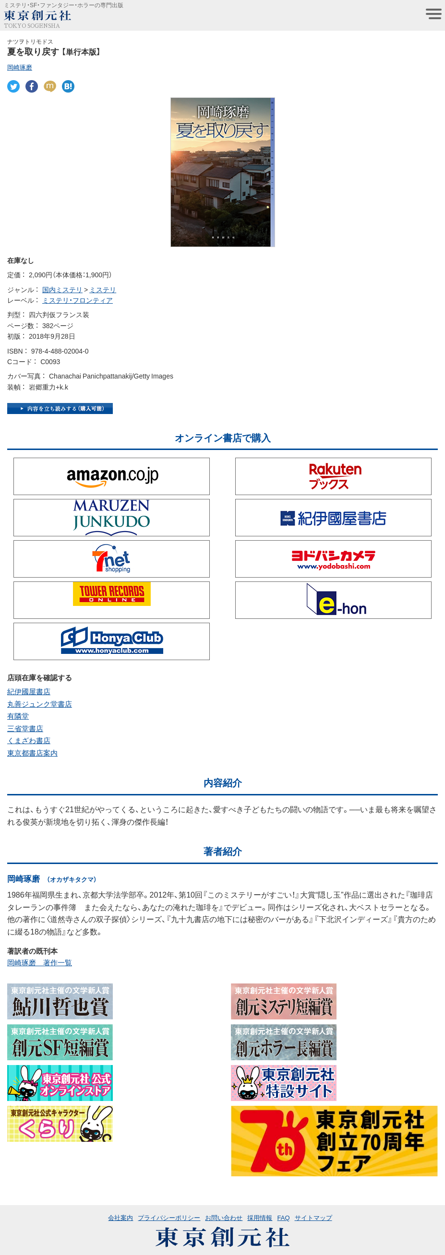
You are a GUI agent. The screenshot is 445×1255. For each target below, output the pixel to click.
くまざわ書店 (28, 740)
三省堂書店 (25, 728)
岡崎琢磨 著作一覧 (39, 962)
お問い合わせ (223, 1217)
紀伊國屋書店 (28, 691)
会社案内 (120, 1217)
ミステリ (102, 289)
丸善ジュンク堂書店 (39, 704)
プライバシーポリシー (169, 1217)
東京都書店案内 (32, 752)
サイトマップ (313, 1217)
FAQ (283, 1217)
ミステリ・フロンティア (77, 300)
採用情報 (259, 1217)
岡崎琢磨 (19, 66)
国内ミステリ (62, 289)
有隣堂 (18, 715)
